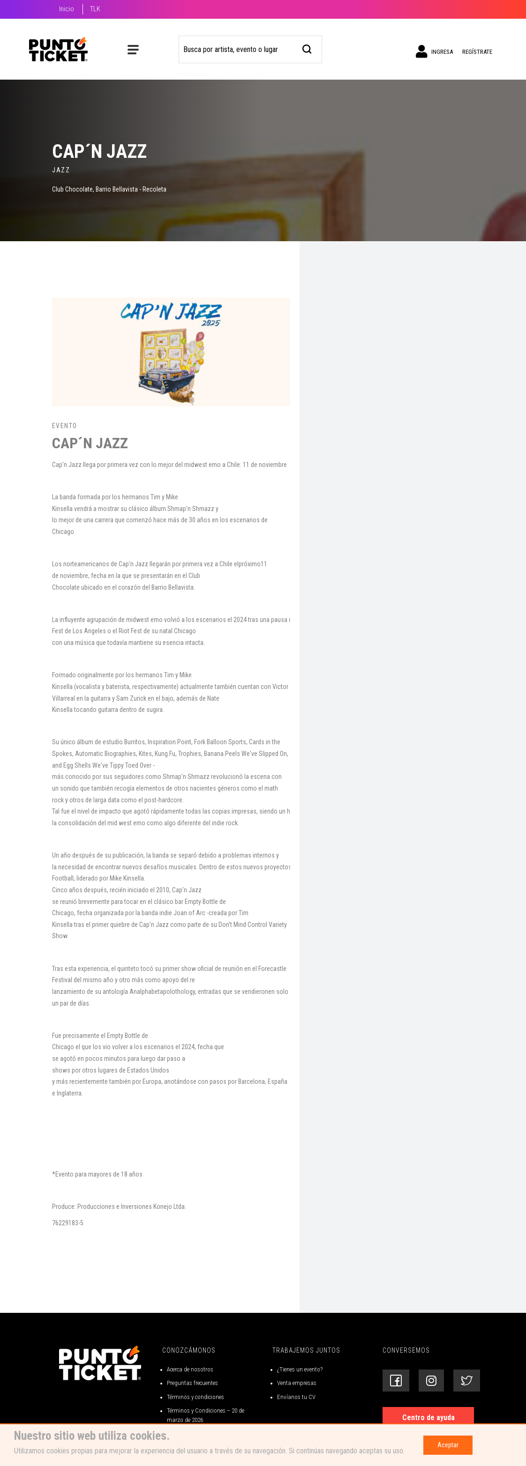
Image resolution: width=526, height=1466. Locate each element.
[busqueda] (307, 48)
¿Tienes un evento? (300, 1369)
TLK (95, 9)
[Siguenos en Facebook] (396, 1381)
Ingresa (434, 51)
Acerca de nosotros (190, 1369)
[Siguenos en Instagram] (431, 1381)
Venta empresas (296, 1382)
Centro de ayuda (428, 1417)
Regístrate (477, 51)
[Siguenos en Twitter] (466, 1381)
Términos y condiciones (195, 1396)
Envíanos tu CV (296, 1396)
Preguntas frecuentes (192, 1382)
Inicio (66, 9)
